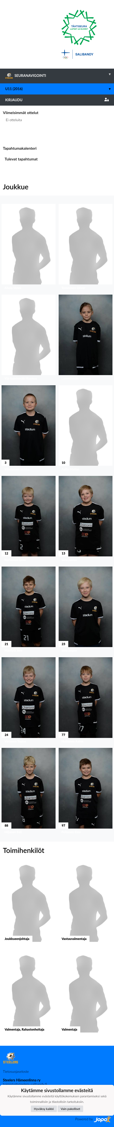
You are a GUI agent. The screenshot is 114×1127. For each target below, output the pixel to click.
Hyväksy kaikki (44, 1109)
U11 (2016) (59, 88)
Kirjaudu (57, 100)
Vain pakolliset (70, 1109)
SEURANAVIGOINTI (59, 74)
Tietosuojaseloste (16, 1071)
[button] (28, 247)
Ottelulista (12, 134)
